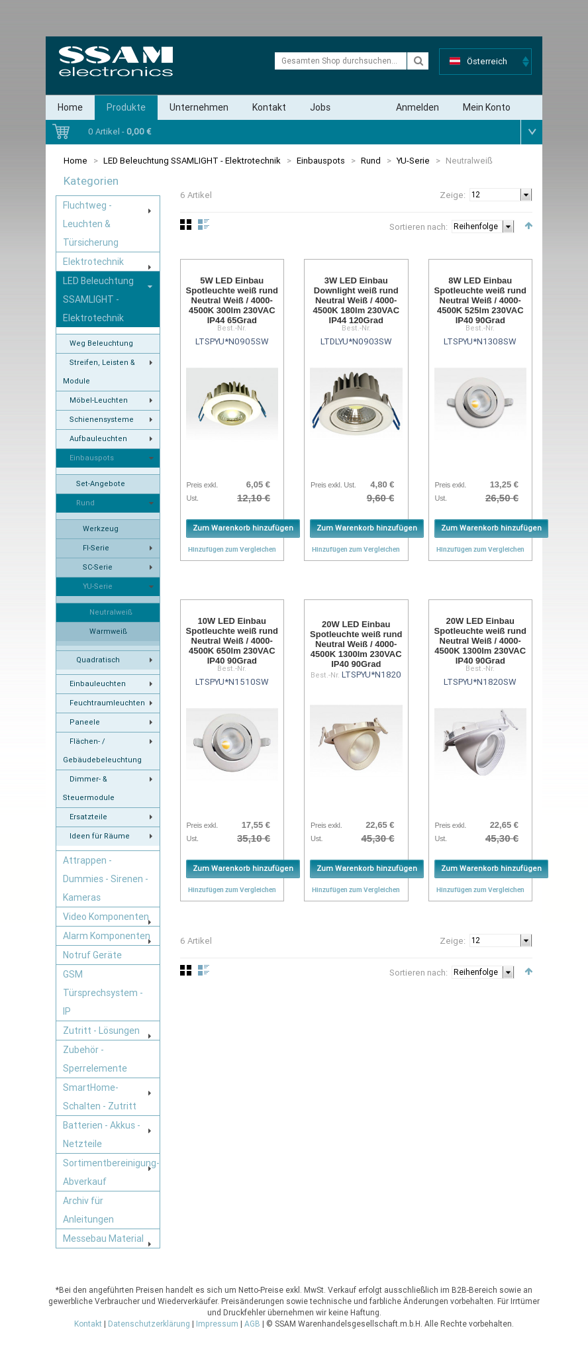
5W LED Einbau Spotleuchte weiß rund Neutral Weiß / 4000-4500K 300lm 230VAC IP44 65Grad (232, 300)
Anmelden (417, 107)
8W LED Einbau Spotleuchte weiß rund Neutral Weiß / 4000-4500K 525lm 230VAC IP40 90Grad (480, 300)
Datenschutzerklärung (149, 1324)
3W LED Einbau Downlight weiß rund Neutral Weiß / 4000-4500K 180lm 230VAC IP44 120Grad (356, 300)
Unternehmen (199, 107)
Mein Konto (487, 107)
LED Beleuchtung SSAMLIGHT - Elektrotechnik (192, 161)
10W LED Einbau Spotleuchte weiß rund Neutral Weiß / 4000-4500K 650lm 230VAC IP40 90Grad (232, 641)
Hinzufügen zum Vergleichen (232, 549)
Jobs (320, 107)
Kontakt (269, 107)
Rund (371, 161)
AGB (252, 1324)
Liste (203, 224)
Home (70, 107)
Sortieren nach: (418, 227)
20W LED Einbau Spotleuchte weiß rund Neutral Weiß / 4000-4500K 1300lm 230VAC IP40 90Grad (356, 644)
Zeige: (453, 195)
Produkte (126, 107)
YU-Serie (413, 161)
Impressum (217, 1324)
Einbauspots (321, 161)
